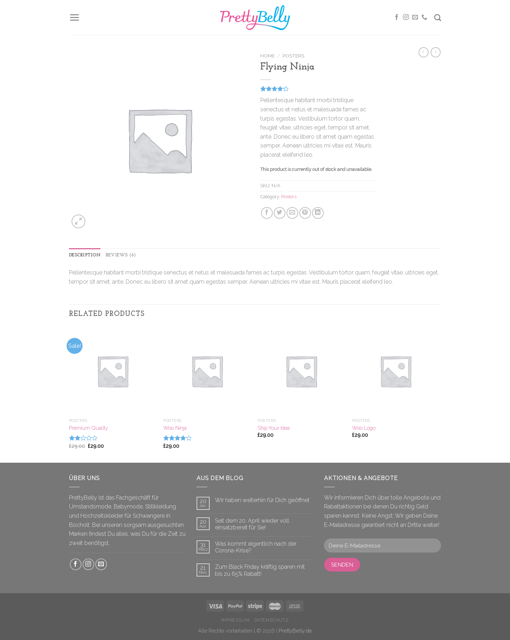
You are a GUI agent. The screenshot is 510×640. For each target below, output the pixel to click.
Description (85, 255)
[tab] (85, 255)
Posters (293, 56)
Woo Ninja (175, 428)
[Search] (437, 17)
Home (267, 56)
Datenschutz (271, 620)
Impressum (235, 620)
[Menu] (74, 17)
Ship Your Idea (273, 428)
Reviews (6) (121, 255)
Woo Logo (363, 428)
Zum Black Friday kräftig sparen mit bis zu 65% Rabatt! (260, 570)
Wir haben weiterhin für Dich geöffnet (262, 500)
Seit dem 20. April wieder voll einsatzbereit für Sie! (252, 524)
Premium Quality (88, 428)
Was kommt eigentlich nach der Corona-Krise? (255, 547)
